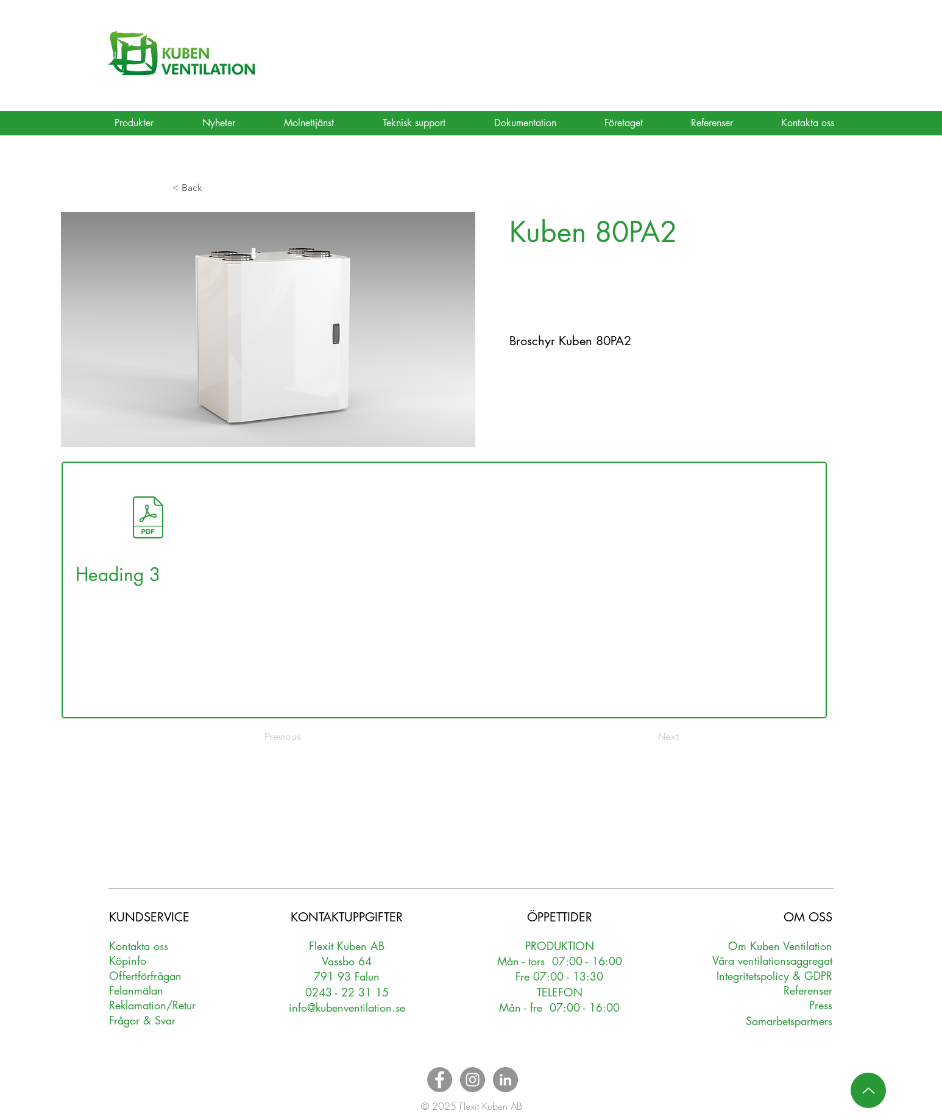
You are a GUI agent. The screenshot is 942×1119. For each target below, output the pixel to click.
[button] (212, 188)
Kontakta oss (138, 945)
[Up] (868, 1090)
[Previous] (304, 736)
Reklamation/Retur (152, 1005)
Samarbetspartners (789, 1021)
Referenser (808, 990)
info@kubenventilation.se (347, 1007)
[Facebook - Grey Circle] (439, 1079)
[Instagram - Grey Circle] (472, 1079)
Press (820, 1005)
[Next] (648, 736)
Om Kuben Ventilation (780, 945)
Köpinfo (127, 960)
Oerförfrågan (145, 975)
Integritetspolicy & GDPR (774, 975)
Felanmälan (136, 990)
